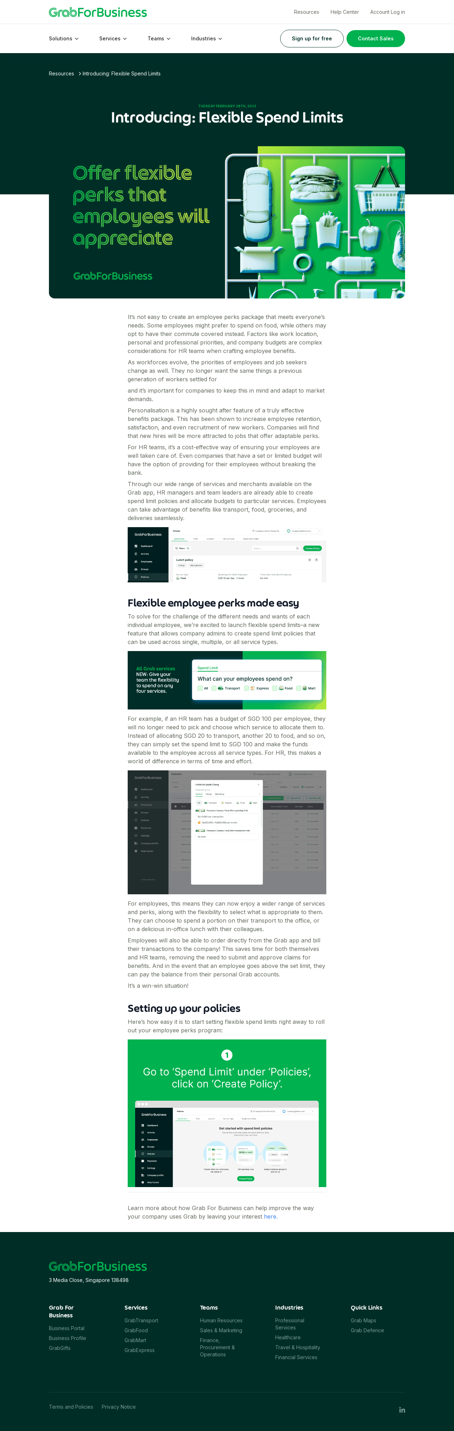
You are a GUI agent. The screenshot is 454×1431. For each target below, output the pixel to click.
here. (271, 1216)
